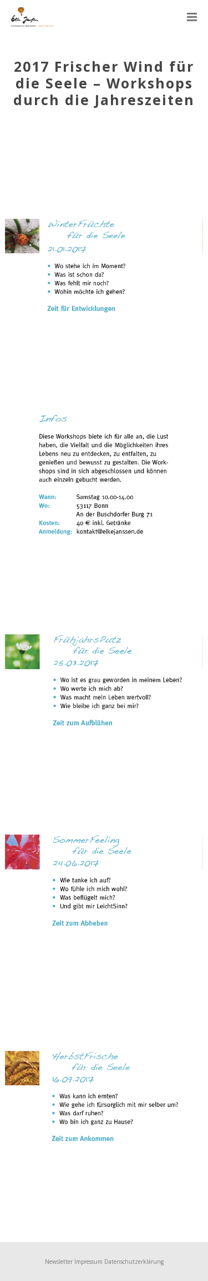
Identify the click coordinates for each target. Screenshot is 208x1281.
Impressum (88, 1261)
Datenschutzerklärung (134, 1261)
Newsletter (59, 1261)
